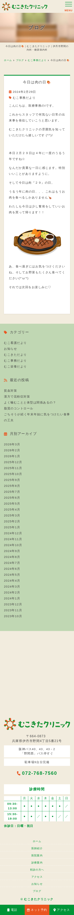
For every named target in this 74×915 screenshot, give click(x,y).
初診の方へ (37, 869)
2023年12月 (13, 604)
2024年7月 (12, 562)
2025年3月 (12, 515)
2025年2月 (12, 521)
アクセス (61, 909)
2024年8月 (12, 557)
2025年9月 (12, 479)
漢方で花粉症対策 (17, 396)
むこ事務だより (24, 97)
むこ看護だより (15, 342)
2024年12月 (13, 533)
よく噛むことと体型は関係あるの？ (30, 402)
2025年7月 (12, 491)
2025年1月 (12, 527)
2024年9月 (12, 551)
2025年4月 (12, 509)
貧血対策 (10, 390)
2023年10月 (13, 616)
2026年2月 (12, 450)
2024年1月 (12, 598)
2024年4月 (12, 580)
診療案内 (37, 862)
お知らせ (10, 348)
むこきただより (15, 354)
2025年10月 (13, 474)
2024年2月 (12, 592)
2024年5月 (12, 574)
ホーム (37, 841)
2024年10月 (13, 545)
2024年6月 (12, 568)
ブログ (37, 891)
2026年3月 (12, 444)
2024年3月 (12, 586)
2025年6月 (12, 497)
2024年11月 (13, 539)
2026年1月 (12, 456)
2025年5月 (12, 503)
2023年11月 (13, 610)
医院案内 (37, 855)
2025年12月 (13, 462)
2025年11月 (13, 468)
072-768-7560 (37, 773)
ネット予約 (37, 909)
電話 (12, 909)
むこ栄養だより (15, 366)
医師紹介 (37, 848)
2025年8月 (12, 485)
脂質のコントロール (18, 408)
